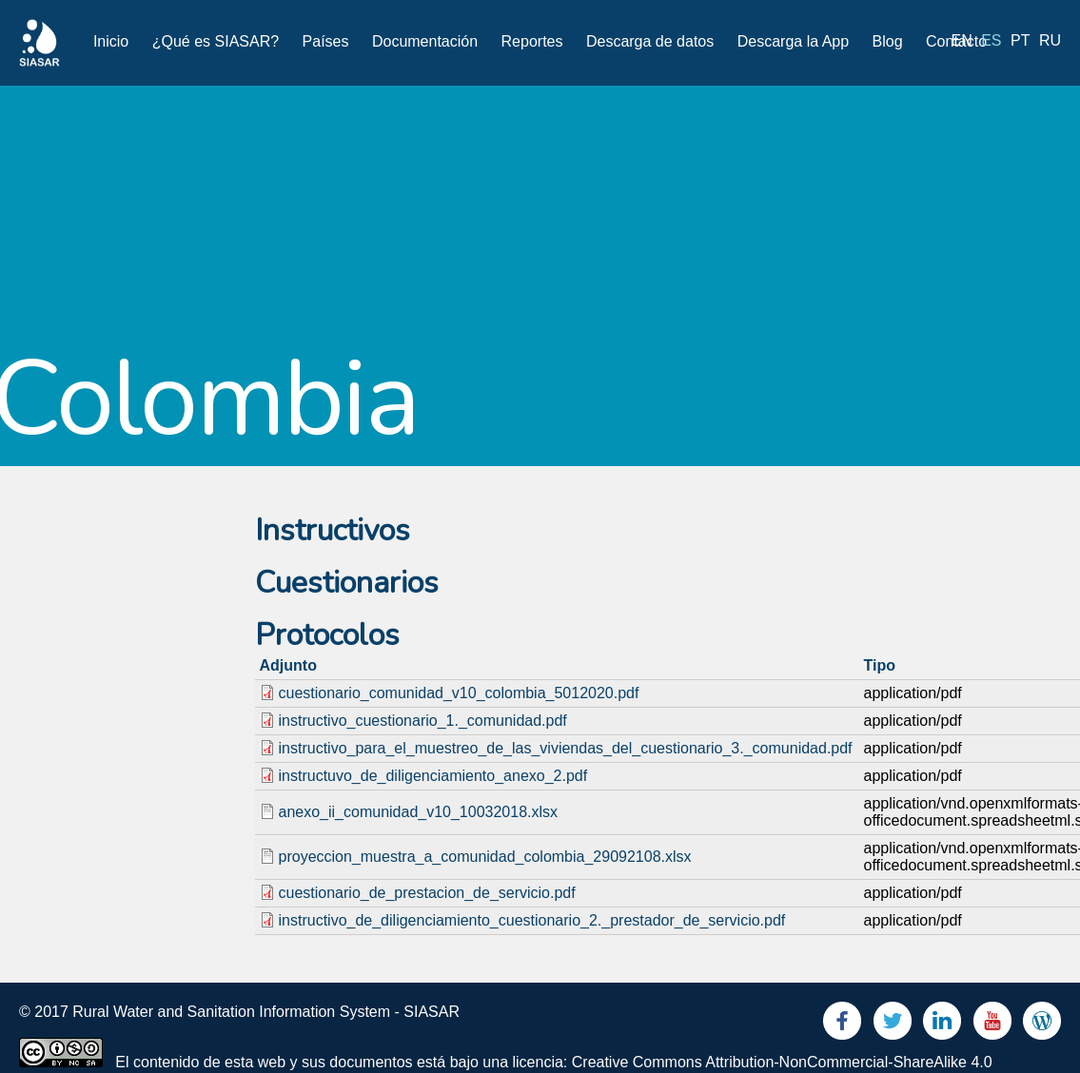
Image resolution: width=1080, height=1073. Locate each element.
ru (1050, 40)
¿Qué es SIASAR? (215, 41)
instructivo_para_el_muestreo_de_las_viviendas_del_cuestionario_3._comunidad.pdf (566, 748)
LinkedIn (942, 1025)
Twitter (893, 1025)
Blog (888, 41)
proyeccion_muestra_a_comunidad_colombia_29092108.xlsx (485, 857)
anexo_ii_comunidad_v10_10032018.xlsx (419, 812)
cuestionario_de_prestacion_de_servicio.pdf (427, 893)
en (962, 40)
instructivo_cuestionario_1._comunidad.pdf (423, 720)
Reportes (532, 41)
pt (1020, 40)
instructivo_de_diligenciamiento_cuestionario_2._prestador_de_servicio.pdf (532, 920)
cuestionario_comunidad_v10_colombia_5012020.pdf (459, 693)
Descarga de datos (650, 41)
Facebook (842, 1025)
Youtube (992, 1025)
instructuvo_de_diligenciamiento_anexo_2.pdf (433, 776)
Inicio (110, 41)
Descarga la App (793, 41)
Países (326, 41)
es (991, 40)
